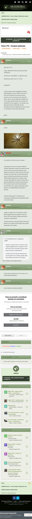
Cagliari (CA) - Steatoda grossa (16, 400)
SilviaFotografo (13, 407)
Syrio (10, 415)
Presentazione (11, 405)
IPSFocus (10, 501)
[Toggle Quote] (5, 239)
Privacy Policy (7, 516)
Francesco (12, 456)
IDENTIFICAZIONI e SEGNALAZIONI (21, 54)
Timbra (11, 447)
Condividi (8, 335)
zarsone (5, 53)
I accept (28, 515)
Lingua (15, 501)
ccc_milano (12, 394)
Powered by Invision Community (16, 504)
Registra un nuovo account (16, 314)
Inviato (13, 62)
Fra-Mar (8, 231)
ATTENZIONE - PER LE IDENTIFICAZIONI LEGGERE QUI (16, 40)
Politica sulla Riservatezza (25, 501)
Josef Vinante (12, 438)
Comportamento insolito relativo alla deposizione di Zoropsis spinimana (15, 471)
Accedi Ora (16, 325)
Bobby (10, 423)
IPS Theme (3, 501)
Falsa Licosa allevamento (14, 462)
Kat (10, 401)
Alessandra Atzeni (13, 464)
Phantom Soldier (13, 474)
